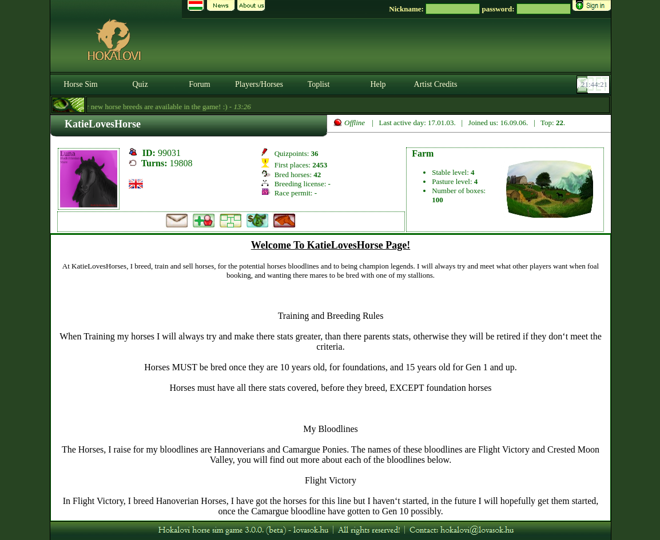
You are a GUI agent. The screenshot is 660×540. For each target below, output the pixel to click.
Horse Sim (80, 84)
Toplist (319, 84)
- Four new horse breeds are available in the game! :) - (153, 106)
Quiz (140, 84)
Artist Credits (436, 84)
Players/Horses (259, 84)
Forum (199, 84)
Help (377, 84)
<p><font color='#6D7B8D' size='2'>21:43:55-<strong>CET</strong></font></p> (594, 84)
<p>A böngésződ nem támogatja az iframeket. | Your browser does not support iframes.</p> (330, 377)
